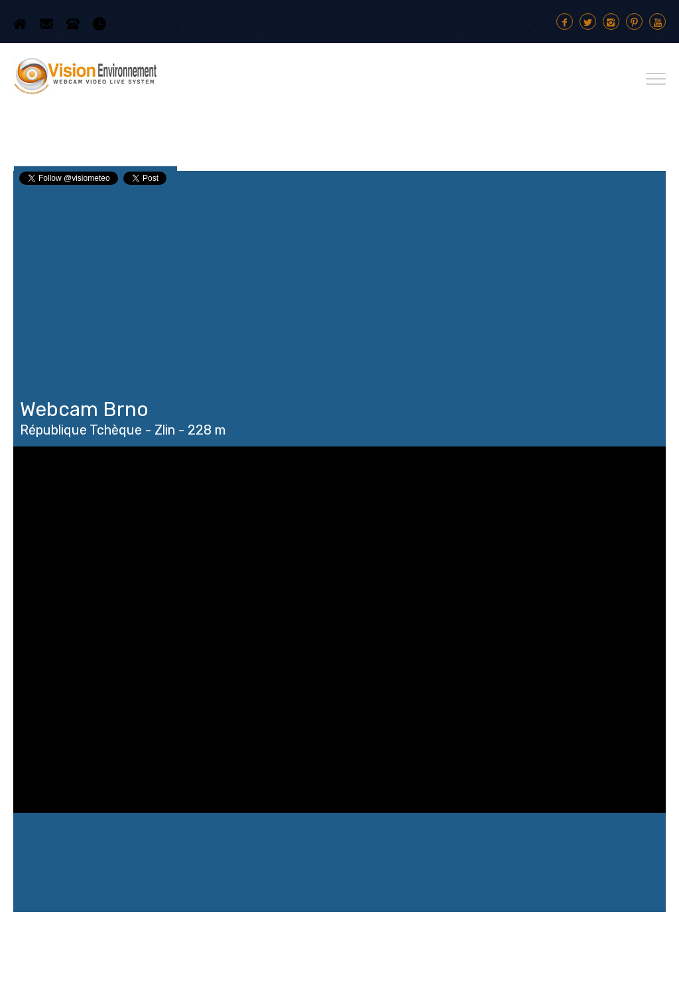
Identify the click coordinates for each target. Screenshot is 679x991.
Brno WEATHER (339, 862)
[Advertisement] (339, 286)
